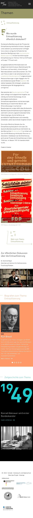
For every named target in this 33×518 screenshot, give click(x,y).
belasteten (23, 81)
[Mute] (28, 285)
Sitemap (21, 475)
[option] (16, 332)
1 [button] (12, 362)
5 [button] (20, 362)
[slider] (15, 285)
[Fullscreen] (31, 285)
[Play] (2, 285)
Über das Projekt (13, 475)
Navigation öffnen (29, 4)
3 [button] (16, 362)
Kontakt (10, 473)
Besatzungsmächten (18, 92)
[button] (16, 278)
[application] (16, 278)
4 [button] (18, 362)
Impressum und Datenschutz (22, 473)
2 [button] (14, 362)
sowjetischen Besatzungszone (10, 76)
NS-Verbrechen (16, 131)
